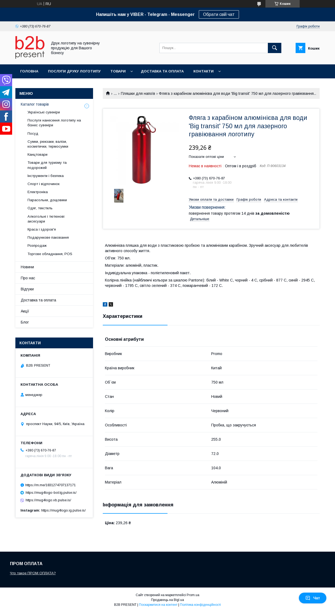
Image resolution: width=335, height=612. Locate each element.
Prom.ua (193, 595)
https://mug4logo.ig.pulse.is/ (63, 510)
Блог (25, 322)
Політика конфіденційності (200, 605)
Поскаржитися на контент (158, 605)
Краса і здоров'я (42, 229)
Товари (118, 71)
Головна (29, 71)
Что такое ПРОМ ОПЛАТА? (33, 573)
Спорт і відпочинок (44, 184)
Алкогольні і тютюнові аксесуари (46, 218)
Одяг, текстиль (40, 208)
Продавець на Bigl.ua (167, 600)
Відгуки (27, 289)
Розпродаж (37, 246)
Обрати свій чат (219, 14)
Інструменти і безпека (46, 176)
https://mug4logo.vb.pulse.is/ (48, 500)
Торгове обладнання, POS (50, 254)
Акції (25, 311)
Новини (27, 267)
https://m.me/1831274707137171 (50, 485)
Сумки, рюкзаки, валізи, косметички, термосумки (48, 144)
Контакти (203, 71)
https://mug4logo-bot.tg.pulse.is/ (51, 493)
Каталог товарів (35, 104)
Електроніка (38, 192)
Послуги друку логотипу (74, 71)
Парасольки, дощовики (47, 200)
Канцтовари (37, 154)
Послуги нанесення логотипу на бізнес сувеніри (54, 122)
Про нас (28, 278)
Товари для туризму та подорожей (47, 165)
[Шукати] (274, 48)
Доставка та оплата (162, 71)
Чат (312, 598)
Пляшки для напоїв (138, 93)
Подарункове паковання (48, 237)
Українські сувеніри (44, 112)
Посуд (33, 133)
